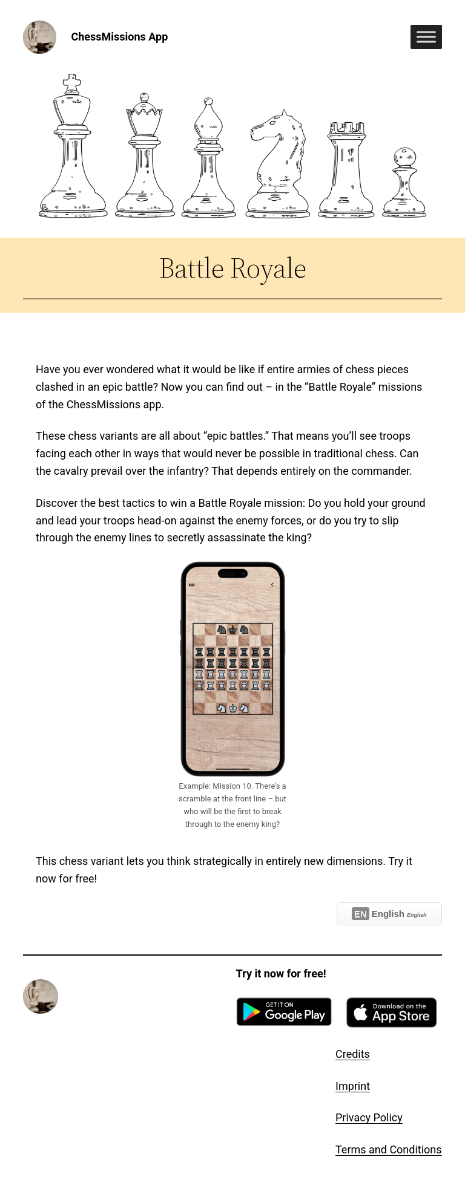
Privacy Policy (369, 1117)
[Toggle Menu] (426, 37)
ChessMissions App (119, 36)
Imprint (352, 1086)
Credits (352, 1054)
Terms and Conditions (388, 1149)
